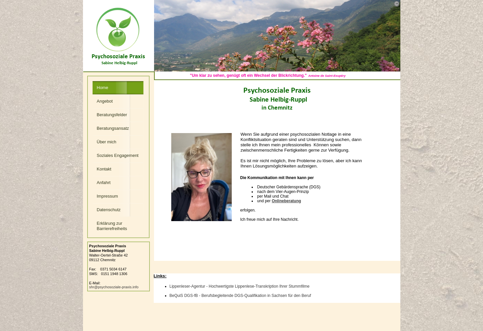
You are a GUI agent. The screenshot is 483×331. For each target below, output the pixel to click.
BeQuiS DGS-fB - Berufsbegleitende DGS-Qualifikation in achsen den (240, 295)
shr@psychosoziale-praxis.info (114, 287)
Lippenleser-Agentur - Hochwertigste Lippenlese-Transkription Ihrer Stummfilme (240, 286)
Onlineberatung (286, 201)
